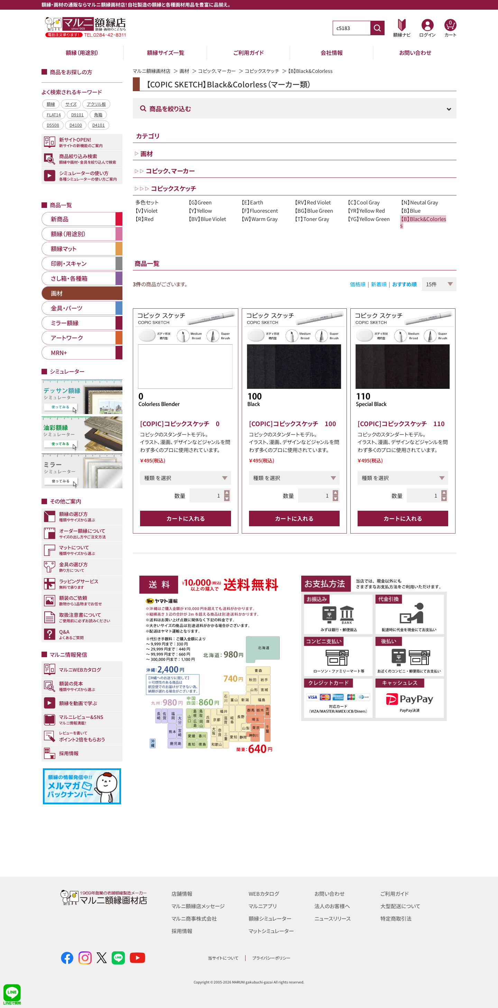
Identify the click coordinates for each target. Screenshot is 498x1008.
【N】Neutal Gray (419, 202)
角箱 (98, 114)
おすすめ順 (404, 284)
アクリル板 (96, 104)
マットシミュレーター (271, 930)
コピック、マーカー (217, 70)
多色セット (147, 202)
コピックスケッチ (262, 70)
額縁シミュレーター (270, 918)
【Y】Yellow (200, 210)
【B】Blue (411, 210)
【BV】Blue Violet (207, 218)
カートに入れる (185, 518)
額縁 (51, 104)
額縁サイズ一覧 (165, 52)
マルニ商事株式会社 (194, 918)
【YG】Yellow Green (369, 218)
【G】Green (200, 202)
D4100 (76, 125)
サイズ (70, 104)
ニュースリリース (332, 918)
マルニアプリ (263, 906)
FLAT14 (54, 114)
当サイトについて (223, 958)
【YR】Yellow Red (366, 210)
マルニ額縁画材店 (151, 70)
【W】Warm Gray (259, 218)
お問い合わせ (415, 52)
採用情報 (182, 930)
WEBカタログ (264, 893)
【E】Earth (252, 202)
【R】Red (144, 218)
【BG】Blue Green (314, 210)
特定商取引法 (396, 918)
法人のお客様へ (332, 906)
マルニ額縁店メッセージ (198, 906)
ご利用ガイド (248, 52)
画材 (184, 70)
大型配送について (400, 906)
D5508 (53, 125)
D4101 (98, 125)
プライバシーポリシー (271, 958)
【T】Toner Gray (312, 218)
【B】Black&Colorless (423, 222)
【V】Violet (146, 210)
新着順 (379, 284)
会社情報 (332, 52)
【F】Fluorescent (259, 210)
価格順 (358, 284)
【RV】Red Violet (313, 202)
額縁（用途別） (82, 52)
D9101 (77, 114)
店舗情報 (182, 893)
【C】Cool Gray (364, 202)
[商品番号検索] (377, 28)
